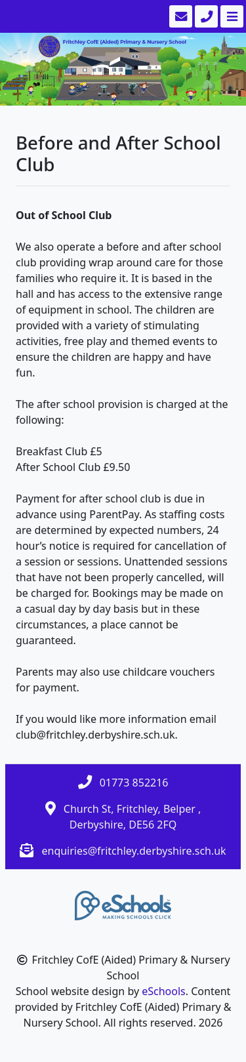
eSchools (164, 991)
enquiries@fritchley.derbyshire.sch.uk (133, 851)
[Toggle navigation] (230, 16)
